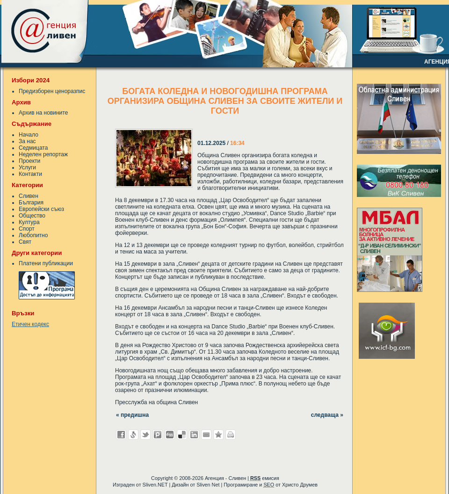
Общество (32, 215)
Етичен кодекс (30, 324)
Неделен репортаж (43, 154)
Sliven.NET (155, 484)
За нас (27, 141)
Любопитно (33, 235)
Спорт (27, 228)
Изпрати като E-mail (206, 434)
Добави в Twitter (145, 434)
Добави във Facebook (121, 434)
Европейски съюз (41, 209)
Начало (28, 134)
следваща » (327, 415)
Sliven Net (207, 484)
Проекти (29, 161)
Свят (25, 242)
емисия (264, 478)
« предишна (132, 415)
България (31, 202)
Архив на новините (43, 112)
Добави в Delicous (182, 434)
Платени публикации (46, 263)
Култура (29, 222)
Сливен (28, 196)
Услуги (27, 167)
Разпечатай (230, 434)
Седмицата (33, 148)
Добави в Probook (157, 434)
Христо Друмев (300, 484)
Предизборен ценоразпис (52, 91)
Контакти (30, 174)
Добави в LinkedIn (194, 434)
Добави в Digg (170, 434)
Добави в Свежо (133, 434)
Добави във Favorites (218, 434)
